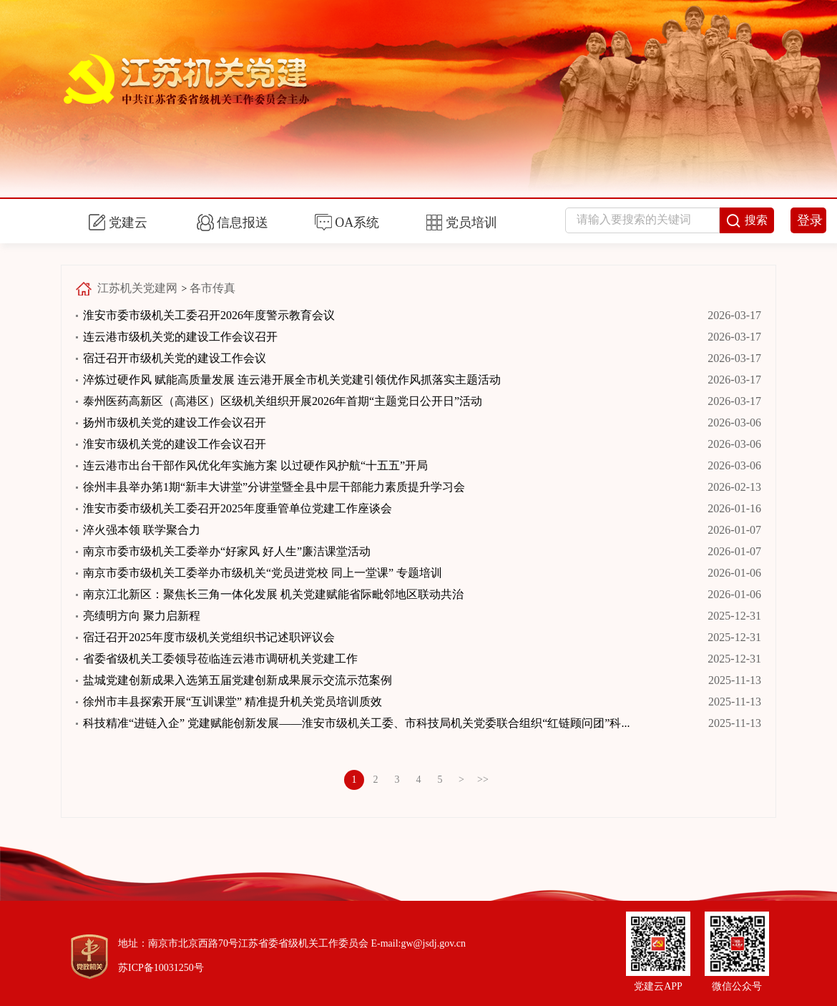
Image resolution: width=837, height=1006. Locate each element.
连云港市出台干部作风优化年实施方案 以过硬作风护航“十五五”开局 (255, 465)
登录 (810, 220)
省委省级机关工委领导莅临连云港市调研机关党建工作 (220, 659)
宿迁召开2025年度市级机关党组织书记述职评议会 (209, 637)
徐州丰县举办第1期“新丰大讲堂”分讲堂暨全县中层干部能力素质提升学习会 (274, 487)
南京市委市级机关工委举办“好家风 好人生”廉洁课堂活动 (227, 551)
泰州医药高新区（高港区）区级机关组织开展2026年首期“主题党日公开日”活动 (282, 401)
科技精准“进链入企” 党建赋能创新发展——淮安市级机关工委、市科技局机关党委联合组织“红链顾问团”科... (356, 723)
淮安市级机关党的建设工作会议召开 (174, 444)
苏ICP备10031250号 (161, 967)
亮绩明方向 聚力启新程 (141, 616)
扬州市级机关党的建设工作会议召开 (174, 422)
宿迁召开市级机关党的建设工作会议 (174, 358)
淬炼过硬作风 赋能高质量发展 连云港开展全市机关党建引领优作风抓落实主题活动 (292, 379)
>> (483, 779)
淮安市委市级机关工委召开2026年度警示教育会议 (209, 315)
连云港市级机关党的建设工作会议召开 (180, 337)
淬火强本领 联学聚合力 (141, 530)
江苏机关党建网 (137, 288)
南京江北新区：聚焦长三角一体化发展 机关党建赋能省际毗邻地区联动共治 (273, 594)
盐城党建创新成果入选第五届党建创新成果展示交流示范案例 (237, 680)
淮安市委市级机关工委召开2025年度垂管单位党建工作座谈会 (237, 508)
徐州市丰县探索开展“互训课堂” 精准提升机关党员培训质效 (232, 701)
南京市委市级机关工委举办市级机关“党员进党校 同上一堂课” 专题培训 (262, 573)
